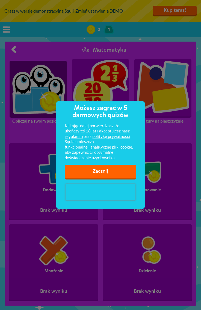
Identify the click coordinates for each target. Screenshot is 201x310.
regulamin (74, 136)
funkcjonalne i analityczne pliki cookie (98, 147)
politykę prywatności (111, 136)
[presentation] (100, 192)
